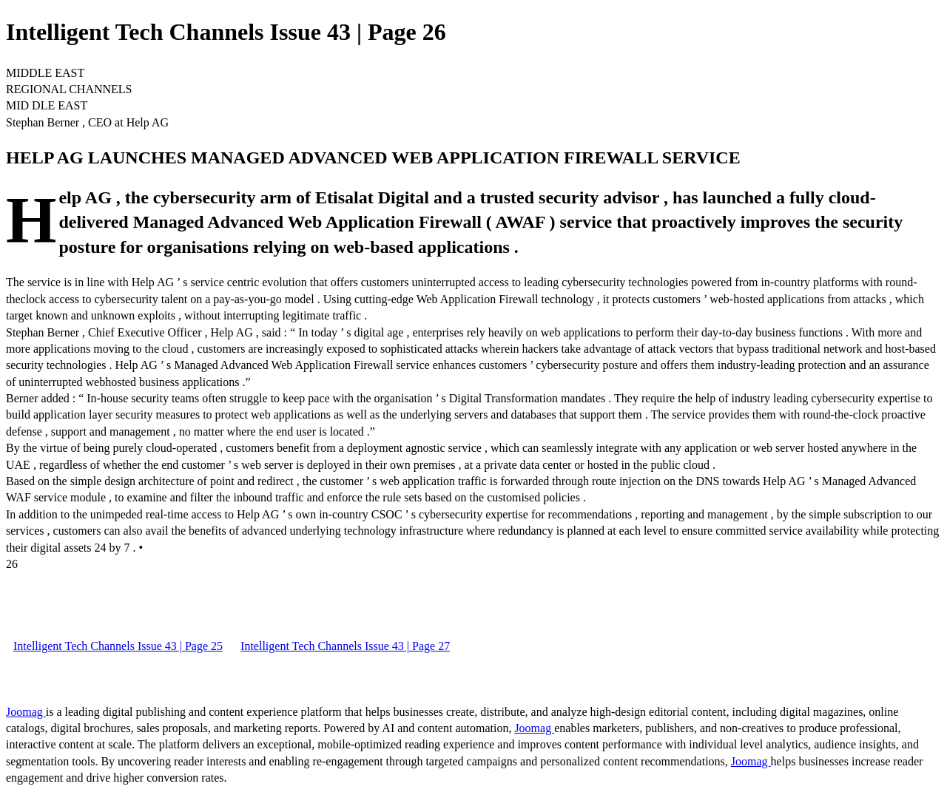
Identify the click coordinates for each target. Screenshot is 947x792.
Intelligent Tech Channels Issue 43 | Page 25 (118, 646)
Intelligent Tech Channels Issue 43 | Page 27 (345, 646)
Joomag (26, 711)
